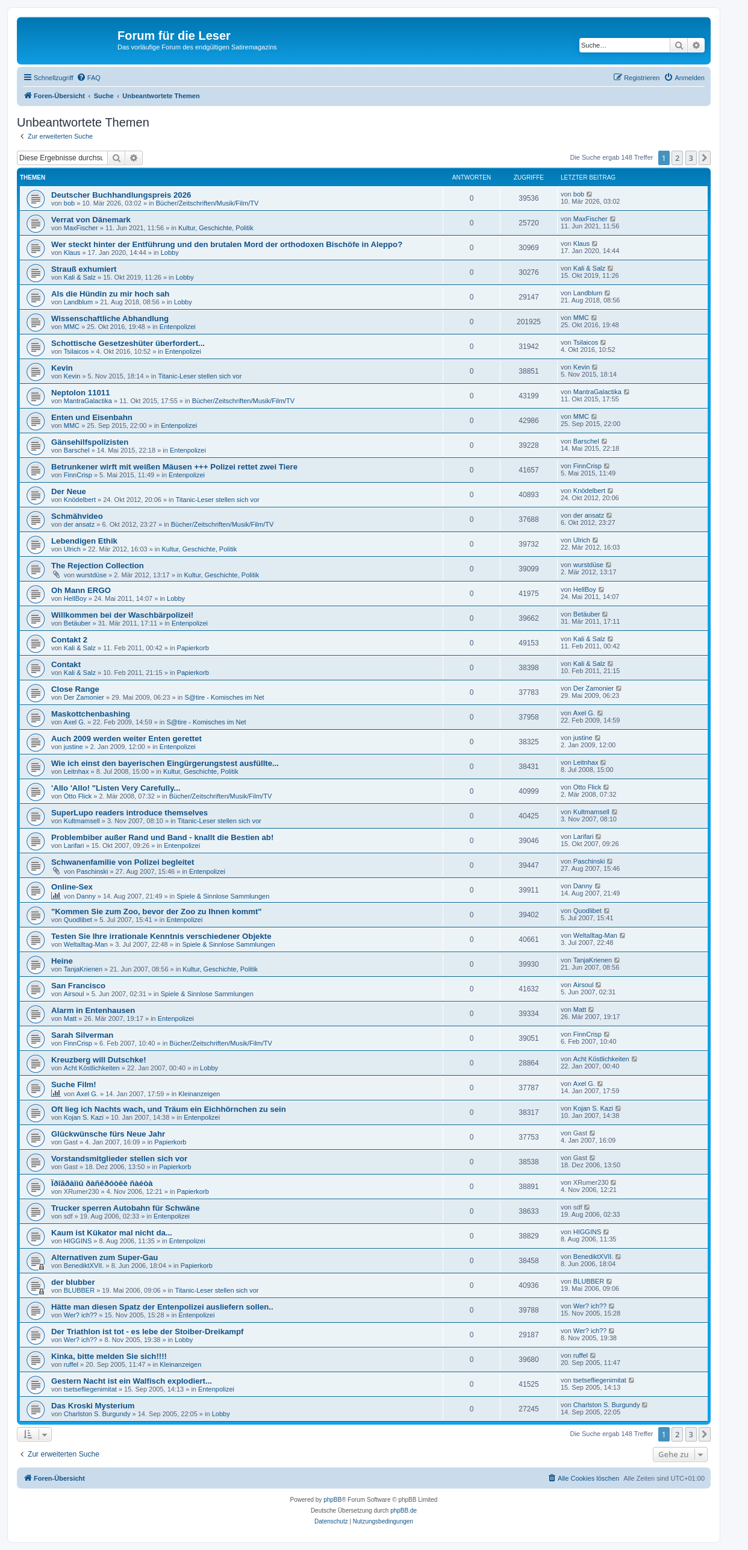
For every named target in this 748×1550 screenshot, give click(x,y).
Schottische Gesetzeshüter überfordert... (128, 343)
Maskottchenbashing (90, 713)
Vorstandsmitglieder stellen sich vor (119, 1158)
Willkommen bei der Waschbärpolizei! (122, 615)
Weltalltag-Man (86, 944)
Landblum (78, 302)
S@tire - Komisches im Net (224, 697)
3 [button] (691, 157)
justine (73, 746)
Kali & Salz (80, 277)
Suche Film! (73, 1084)
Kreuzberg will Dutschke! (98, 1059)
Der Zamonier (84, 697)
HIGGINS (78, 1240)
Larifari (74, 845)
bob (69, 203)
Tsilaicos (76, 351)
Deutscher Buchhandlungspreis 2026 (121, 194)
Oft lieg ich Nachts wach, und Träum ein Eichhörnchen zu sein (168, 1109)
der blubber (73, 1282)
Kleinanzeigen (199, 1093)
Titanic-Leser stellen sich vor (200, 376)
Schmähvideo (77, 516)
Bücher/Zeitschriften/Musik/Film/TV (207, 203)
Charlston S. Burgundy (97, 1413)
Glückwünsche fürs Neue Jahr (108, 1133)
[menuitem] (88, 78)
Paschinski (92, 871)
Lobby (170, 252)
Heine (62, 960)
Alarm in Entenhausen (93, 1010)
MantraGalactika (88, 400)
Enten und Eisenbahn (91, 417)
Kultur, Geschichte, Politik (216, 227)
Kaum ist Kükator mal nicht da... (111, 1232)
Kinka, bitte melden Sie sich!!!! (109, 1356)
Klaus (72, 252)
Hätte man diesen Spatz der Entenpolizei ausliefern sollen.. (162, 1306)
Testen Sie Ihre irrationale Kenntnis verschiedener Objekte (161, 936)
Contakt (66, 664)
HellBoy (75, 598)
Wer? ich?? (80, 1315)
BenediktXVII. (84, 1265)
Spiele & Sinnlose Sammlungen (222, 896)
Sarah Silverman (82, 1035)
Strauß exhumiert (83, 269)
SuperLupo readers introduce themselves (129, 812)
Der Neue (68, 491)
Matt (70, 1018)
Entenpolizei (178, 326)
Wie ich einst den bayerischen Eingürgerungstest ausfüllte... (165, 763)
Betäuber (77, 623)
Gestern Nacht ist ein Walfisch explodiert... (131, 1380)
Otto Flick (78, 796)
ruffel (71, 1364)
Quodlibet (78, 919)
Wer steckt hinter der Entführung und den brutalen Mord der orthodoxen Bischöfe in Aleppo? (226, 244)
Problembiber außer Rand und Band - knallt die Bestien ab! (162, 837)
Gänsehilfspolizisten (89, 442)
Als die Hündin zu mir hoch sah (110, 293)
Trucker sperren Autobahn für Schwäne (125, 1208)
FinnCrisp (78, 474)
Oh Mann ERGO (81, 590)
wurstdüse (91, 575)
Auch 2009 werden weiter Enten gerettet (126, 738)
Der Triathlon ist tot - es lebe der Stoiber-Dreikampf (147, 1331)
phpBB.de (403, 1510)
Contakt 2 (69, 639)
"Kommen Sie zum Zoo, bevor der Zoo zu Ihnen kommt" (156, 911)
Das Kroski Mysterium (93, 1405)
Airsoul (74, 993)
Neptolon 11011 (80, 392)
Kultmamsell (82, 820)
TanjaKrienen (83, 969)
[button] (705, 158)
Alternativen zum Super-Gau (104, 1257)
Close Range (75, 689)
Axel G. (75, 722)
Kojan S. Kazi (84, 1117)
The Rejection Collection (97, 565)
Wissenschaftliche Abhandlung (110, 318)
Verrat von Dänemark (91, 219)
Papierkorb (193, 647)
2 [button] (677, 157)
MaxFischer (81, 227)
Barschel (77, 450)
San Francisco (78, 985)
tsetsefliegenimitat (90, 1389)
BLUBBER (79, 1290)
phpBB (332, 1499)
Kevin (62, 367)
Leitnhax (76, 771)
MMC (71, 326)
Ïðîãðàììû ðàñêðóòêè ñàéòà (102, 1183)
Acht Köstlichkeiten (92, 1068)
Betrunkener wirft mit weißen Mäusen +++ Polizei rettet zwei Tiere (174, 466)
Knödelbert (80, 499)
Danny (86, 896)
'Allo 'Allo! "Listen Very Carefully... (116, 787)
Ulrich (72, 549)
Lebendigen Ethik (84, 540)
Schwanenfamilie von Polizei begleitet (122, 862)
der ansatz (79, 524)
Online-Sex (72, 886)
